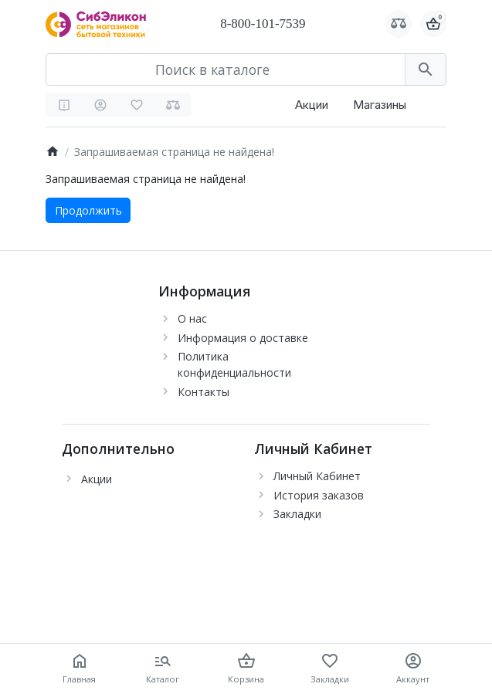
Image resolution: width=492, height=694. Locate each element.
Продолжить (88, 210)
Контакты (203, 391)
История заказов (318, 495)
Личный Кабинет (317, 476)
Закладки (297, 513)
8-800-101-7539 (262, 23)
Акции (311, 104)
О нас (192, 318)
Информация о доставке (243, 337)
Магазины (379, 104)
